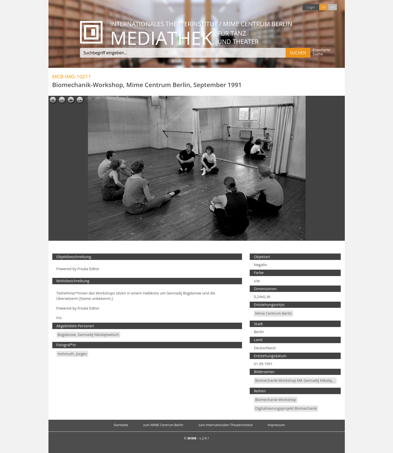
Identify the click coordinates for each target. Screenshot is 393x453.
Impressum (276, 425)
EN (332, 7)
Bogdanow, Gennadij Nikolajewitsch (88, 334)
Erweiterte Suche (321, 52)
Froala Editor (88, 268)
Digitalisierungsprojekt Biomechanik (286, 408)
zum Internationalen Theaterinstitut (225, 425)
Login (311, 7)
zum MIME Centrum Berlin (163, 425)
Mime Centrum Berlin (273, 313)
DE (323, 7)
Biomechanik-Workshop (275, 399)
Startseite (121, 425)
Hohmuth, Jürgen (72, 353)
